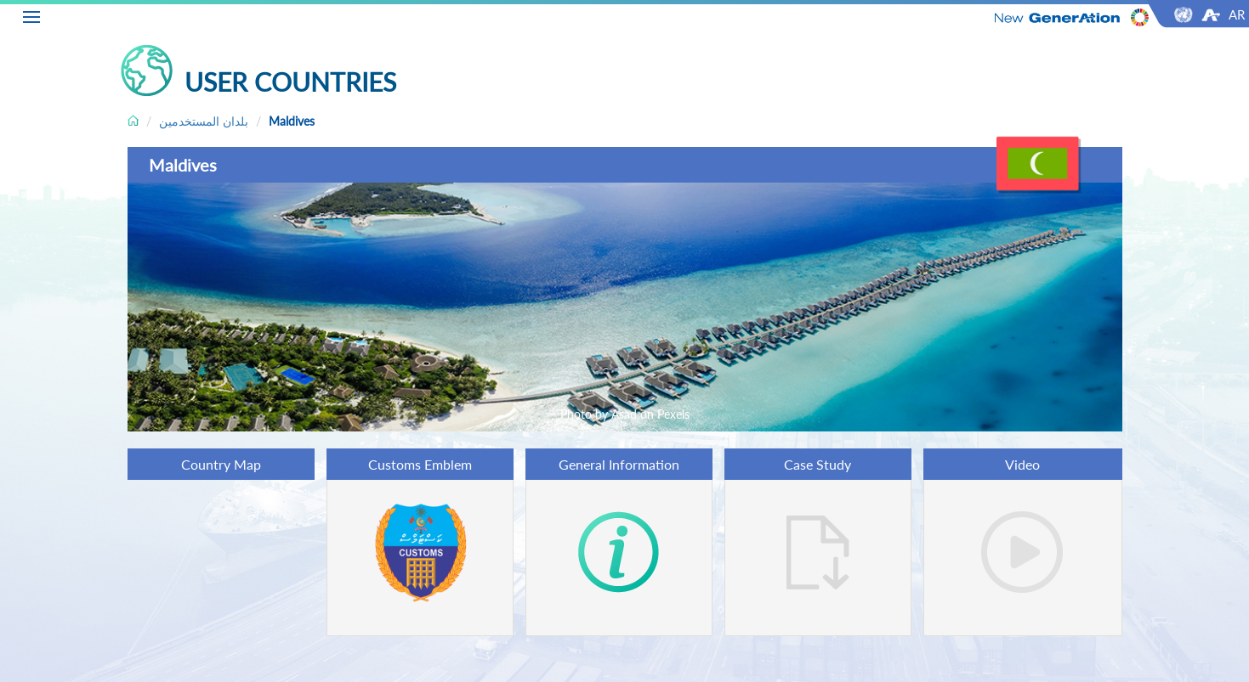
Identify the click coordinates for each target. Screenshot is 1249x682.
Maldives (292, 121)
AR (1237, 14)
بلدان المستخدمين (203, 121)
